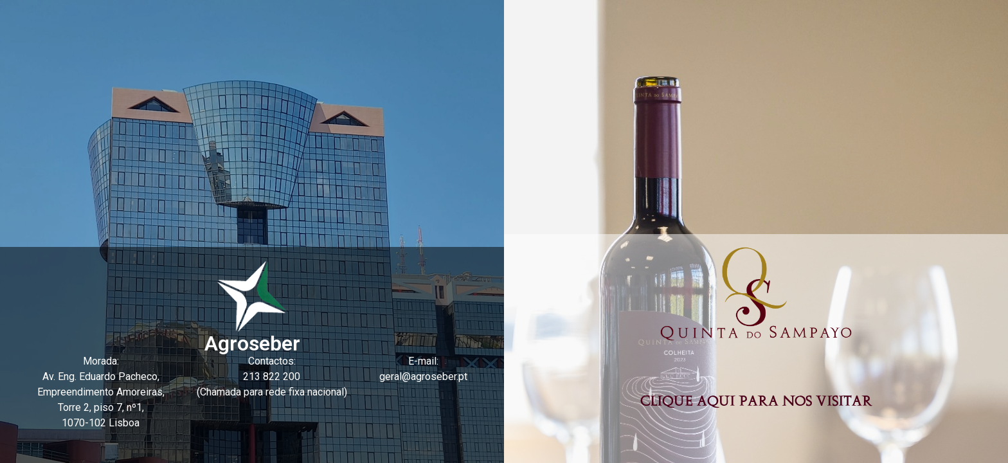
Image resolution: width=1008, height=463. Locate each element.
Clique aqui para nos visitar (756, 401)
